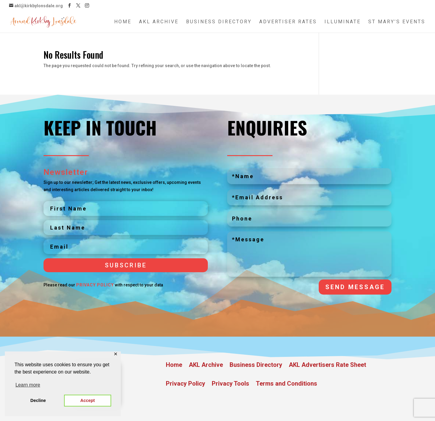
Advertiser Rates (288, 22)
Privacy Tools (230, 384)
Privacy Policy (95, 284)
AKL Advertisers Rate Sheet (327, 365)
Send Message (355, 287)
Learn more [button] (27, 384)
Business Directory (219, 22)
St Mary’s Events (396, 22)
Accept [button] (87, 400)
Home (122, 22)
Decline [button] (38, 400)
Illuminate (342, 22)
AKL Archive (159, 22)
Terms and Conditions (286, 384)
